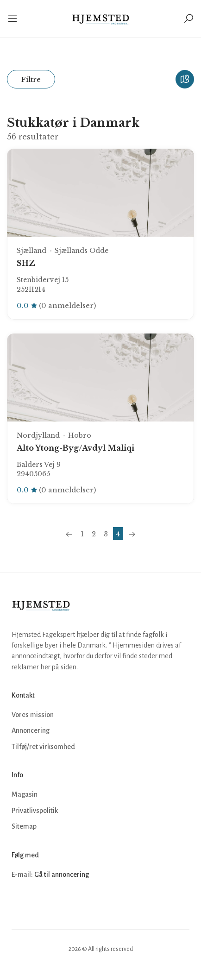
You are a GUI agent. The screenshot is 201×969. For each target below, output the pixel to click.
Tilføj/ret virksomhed (43, 746)
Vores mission (33, 714)
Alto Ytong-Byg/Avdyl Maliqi (75, 448)
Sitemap (24, 826)
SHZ (26, 263)
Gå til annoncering (61, 874)
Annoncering (31, 730)
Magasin (25, 794)
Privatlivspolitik (35, 810)
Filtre (31, 79)
